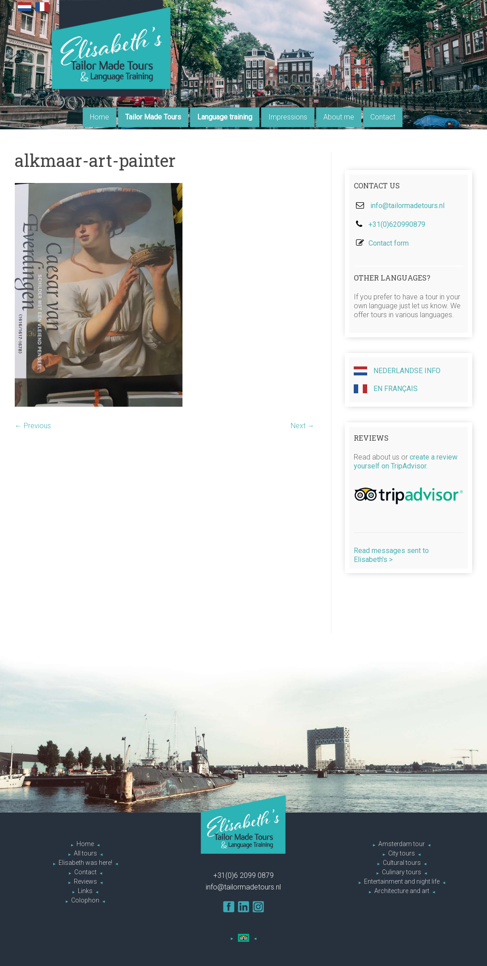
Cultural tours (402, 862)
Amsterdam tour (401, 843)
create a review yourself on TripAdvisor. (405, 461)
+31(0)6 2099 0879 (243, 875)
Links (85, 890)
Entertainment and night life (402, 881)
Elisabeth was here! (85, 862)
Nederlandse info (397, 370)
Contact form (388, 243)
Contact (382, 117)
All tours (85, 853)
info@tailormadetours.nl (407, 205)
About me (338, 117)
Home (99, 117)
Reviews (85, 881)
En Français (386, 388)
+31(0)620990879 (396, 224)
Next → (302, 425)
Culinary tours (401, 872)
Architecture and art (401, 890)
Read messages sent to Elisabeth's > (391, 555)
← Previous (33, 425)
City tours (401, 853)
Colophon (85, 900)
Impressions (287, 117)
